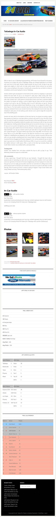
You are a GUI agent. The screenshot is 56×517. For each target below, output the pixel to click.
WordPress (41, 513)
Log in (45, 513)
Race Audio (16, 261)
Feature (12, 261)
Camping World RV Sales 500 (17, 263)
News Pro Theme (22, 513)
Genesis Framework (32, 513)
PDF (13, 180)
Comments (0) (21, 34)
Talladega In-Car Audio (18, 31)
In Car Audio (27, 263)
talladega (33, 263)
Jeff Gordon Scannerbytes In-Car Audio (28, 11)
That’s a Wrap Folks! (9, 485)
